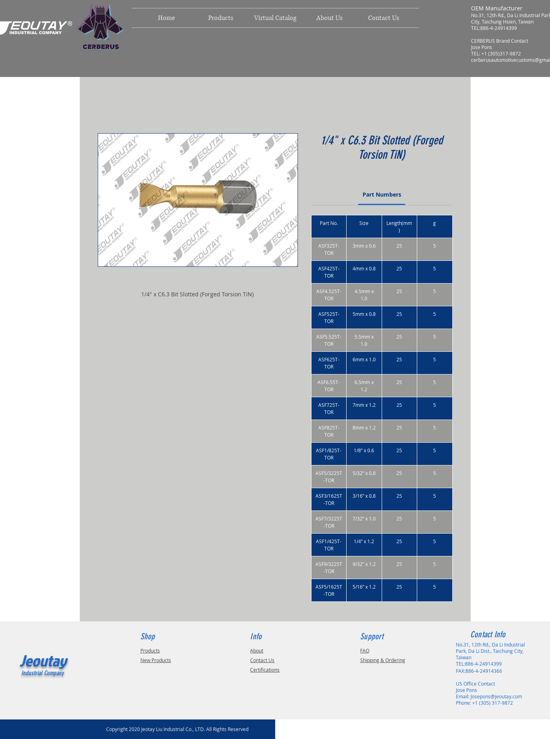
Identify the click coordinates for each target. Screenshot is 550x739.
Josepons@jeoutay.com (496, 696)
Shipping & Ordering (382, 660)
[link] (382, 194)
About (256, 650)
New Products (155, 660)
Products (150, 650)
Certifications (265, 669)
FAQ (364, 650)
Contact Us (262, 660)
